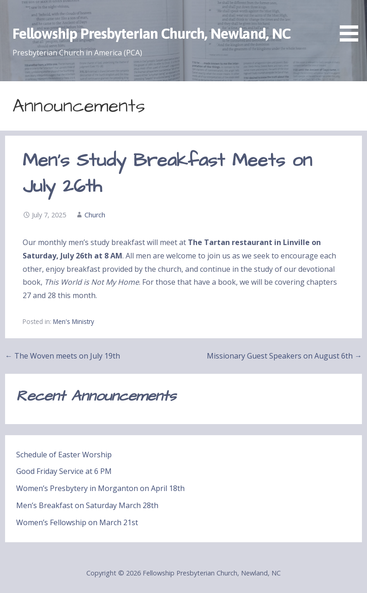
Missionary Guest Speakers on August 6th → (284, 356)
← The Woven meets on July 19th (62, 356)
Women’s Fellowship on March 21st (77, 522)
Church (94, 214)
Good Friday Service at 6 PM (64, 471)
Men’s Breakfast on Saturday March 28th (87, 505)
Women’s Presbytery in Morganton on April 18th (100, 488)
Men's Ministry (73, 321)
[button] (352, 22)
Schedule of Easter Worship (64, 454)
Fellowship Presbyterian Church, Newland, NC (151, 33)
